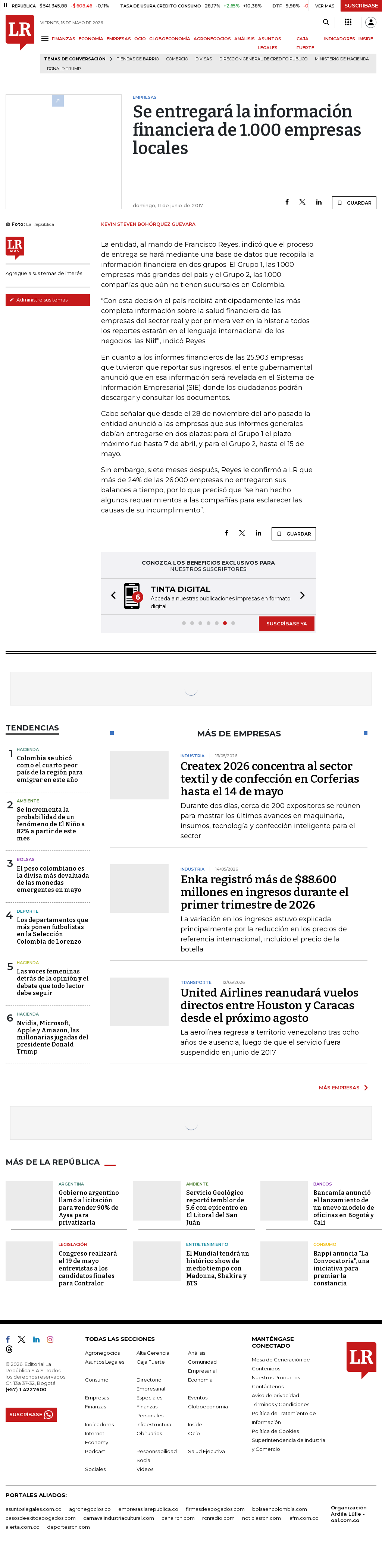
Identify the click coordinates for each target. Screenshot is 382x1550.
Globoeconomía (208, 1406)
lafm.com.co (303, 1518)
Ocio (194, 1433)
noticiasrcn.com (261, 1518)
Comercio (177, 59)
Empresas (97, 1397)
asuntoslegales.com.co (34, 1509)
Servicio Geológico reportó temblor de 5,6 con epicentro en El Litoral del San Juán (216, 1207)
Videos (145, 1469)
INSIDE (365, 38)
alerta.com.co (23, 1527)
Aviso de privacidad (275, 1395)
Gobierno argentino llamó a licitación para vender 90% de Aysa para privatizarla (89, 1207)
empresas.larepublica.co (148, 1509)
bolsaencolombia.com (279, 1509)
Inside (195, 1424)
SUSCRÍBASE (361, 5)
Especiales (149, 1397)
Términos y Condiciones (280, 1404)
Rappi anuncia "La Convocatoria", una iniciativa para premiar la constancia (341, 1268)
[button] (111, 596)
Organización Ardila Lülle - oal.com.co (349, 1513)
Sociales (95, 1469)
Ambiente (28, 801)
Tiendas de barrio (138, 59)
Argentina (71, 1183)
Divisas (203, 59)
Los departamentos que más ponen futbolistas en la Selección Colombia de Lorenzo (52, 930)
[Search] (326, 22)
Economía (200, 1379)
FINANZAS (63, 38)
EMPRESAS (119, 38)
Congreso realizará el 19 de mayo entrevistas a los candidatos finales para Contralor (88, 1268)
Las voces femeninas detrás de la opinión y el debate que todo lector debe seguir (53, 982)
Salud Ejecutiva (206, 1451)
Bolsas (26, 859)
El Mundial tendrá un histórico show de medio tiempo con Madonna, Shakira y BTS (217, 1268)
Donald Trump (64, 68)
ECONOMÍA (91, 38)
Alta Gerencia (153, 1352)
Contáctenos (268, 1386)
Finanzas (95, 1406)
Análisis (196, 1352)
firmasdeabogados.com (215, 1509)
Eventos (197, 1397)
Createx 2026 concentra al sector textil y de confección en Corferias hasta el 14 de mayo (270, 779)
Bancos (322, 1183)
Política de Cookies (275, 1431)
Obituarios (149, 1433)
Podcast (95, 1451)
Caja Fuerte (151, 1361)
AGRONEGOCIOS (212, 38)
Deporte (27, 911)
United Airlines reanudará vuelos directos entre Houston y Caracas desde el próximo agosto (269, 1005)
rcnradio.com (218, 1518)
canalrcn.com (178, 1518)
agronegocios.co (90, 1509)
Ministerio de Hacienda (342, 59)
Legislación (73, 1244)
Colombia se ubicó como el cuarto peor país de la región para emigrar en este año (50, 769)
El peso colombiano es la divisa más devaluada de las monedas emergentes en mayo (53, 879)
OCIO (140, 38)
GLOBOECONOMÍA (169, 38)
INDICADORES (339, 38)
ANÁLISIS (244, 38)
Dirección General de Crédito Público (263, 59)
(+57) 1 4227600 (26, 1389)
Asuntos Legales (104, 1361)
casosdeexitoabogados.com (41, 1518)
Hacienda (28, 749)
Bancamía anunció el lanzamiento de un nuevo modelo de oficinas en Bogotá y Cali (343, 1207)
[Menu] (46, 38)
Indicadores (99, 1424)
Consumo (324, 1244)
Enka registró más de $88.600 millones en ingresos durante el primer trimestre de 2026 (265, 892)
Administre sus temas (38, 300)
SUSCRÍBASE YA (286, 623)
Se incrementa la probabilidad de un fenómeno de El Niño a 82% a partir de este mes (51, 824)
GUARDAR (354, 203)
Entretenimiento (207, 1244)
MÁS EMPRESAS (339, 1087)
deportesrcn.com (68, 1527)
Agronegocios (102, 1352)
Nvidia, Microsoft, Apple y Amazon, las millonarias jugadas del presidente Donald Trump (52, 1037)
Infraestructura (154, 1424)
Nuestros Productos (276, 1377)
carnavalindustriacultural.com (118, 1518)
